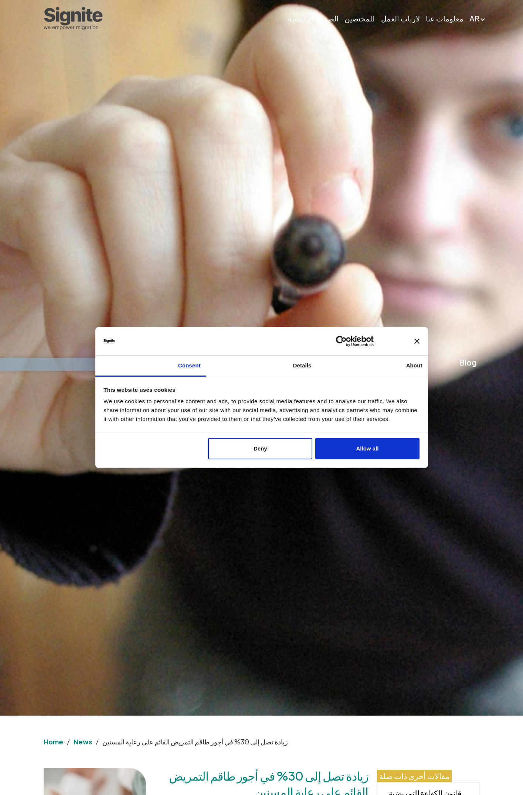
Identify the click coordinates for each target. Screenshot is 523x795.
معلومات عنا (444, 18)
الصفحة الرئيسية (313, 18)
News (83, 742)
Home (53, 742)
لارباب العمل (400, 18)
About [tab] (414, 365)
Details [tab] (302, 365)
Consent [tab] (189, 365)
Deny (260, 448)
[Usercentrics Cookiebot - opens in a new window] (368, 341)
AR (474, 18)
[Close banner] (417, 341)
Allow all (367, 448)
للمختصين (359, 18)
